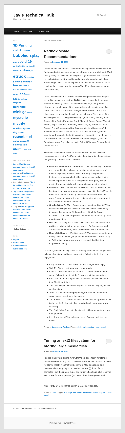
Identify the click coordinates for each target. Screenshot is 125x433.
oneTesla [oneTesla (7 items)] (18, 128)
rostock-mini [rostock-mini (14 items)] (22, 136)
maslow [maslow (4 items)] (23, 99)
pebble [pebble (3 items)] (27, 129)
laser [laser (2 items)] (30, 89)
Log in (16, 240)
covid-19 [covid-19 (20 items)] (25, 61)
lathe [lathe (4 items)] (15, 94)
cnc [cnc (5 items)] (15, 62)
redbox (91, 327)
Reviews (66, 327)
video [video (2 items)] (15, 153)
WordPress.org (19, 249)
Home (16, 31)
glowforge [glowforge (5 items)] (26, 81)
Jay (14, 164)
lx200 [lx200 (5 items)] (16, 99)
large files (72, 392)
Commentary (56, 327)
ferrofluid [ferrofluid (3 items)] (30, 77)
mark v (16, 173)
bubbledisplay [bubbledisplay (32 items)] (26, 55)
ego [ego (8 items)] (30, 70)
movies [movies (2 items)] (29, 112)
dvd (79, 327)
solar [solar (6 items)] (16, 144)
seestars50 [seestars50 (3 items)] (24, 141)
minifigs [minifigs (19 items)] (19, 112)
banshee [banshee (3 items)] (26, 51)
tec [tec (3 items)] (20, 145)
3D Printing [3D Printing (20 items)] (22, 45)
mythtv (102, 392)
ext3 (65, 392)
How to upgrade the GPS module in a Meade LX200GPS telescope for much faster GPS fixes (23, 197)
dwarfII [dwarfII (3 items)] (16, 71)
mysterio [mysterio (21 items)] (20, 117)
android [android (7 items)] (17, 50)
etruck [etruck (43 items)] (19, 76)
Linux (53, 392)
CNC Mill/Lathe (43, 31)
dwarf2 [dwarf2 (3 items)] (32, 66)
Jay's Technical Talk (33, 15)
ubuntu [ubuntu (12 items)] (18, 149)
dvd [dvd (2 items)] (27, 66)
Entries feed (18, 243)
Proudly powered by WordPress (62, 423)
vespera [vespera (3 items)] (27, 149)
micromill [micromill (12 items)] (19, 106)
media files (87, 392)
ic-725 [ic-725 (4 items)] (16, 89)
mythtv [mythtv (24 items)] (19, 123)
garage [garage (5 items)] (16, 81)
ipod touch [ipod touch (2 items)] (23, 89)
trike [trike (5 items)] (25, 144)
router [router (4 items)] (16, 141)
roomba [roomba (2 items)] (21, 132)
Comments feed (20, 246)
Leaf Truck (27, 31)
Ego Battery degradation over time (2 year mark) (24, 167)
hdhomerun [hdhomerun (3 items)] (24, 86)
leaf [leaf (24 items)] (22, 94)
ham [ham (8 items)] (15, 85)
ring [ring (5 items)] (15, 132)
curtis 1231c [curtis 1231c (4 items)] (19, 66)
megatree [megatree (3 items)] (17, 103)
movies (84, 327)
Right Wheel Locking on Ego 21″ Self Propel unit (24, 185)
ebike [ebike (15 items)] (24, 70)
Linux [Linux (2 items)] (27, 95)
